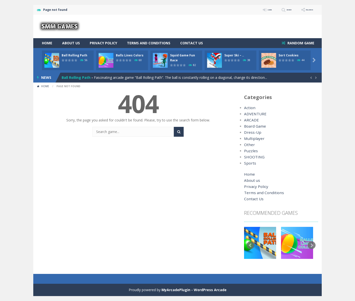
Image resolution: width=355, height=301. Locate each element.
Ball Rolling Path (74, 55)
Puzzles (250, 151)
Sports (249, 163)
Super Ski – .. (234, 55)
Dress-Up (251, 132)
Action (249, 107)
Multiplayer (253, 138)
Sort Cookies (289, 55)
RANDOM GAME (300, 43)
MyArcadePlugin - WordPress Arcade (194, 289)
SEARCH (274, 10)
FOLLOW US (304, 10)
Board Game (254, 126)
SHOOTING (253, 157)
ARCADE (251, 120)
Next (312, 245)
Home (47, 43)
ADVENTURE (254, 114)
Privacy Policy (103, 43)
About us (71, 43)
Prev (250, 245)
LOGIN (248, 10)
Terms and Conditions (148, 43)
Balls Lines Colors (129, 55)
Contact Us (191, 43)
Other (248, 144)
